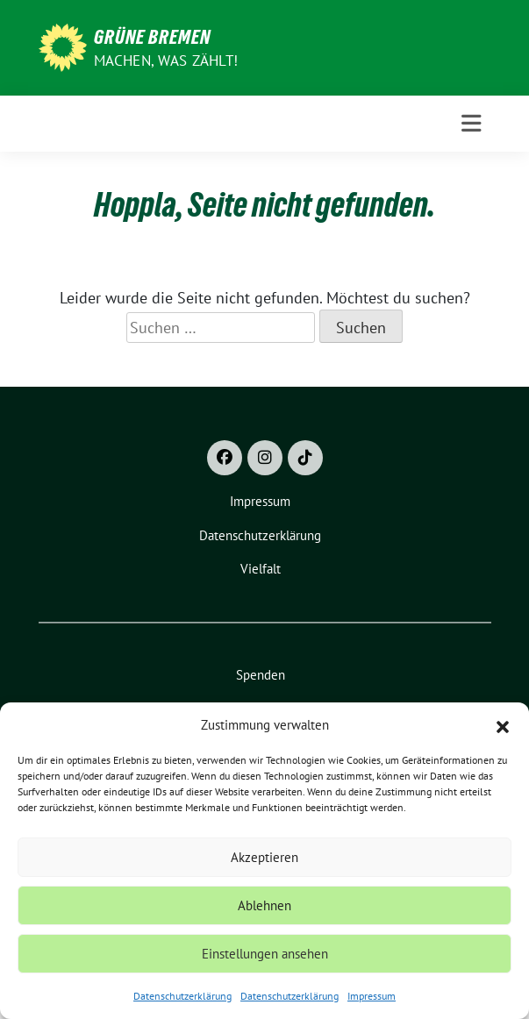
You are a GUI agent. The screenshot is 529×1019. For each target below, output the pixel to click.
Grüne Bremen (152, 36)
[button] (502, 725)
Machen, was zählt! (166, 60)
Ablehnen (264, 905)
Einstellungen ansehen (265, 953)
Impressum (371, 995)
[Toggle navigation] (471, 124)
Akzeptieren (264, 857)
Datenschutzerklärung (182, 995)
